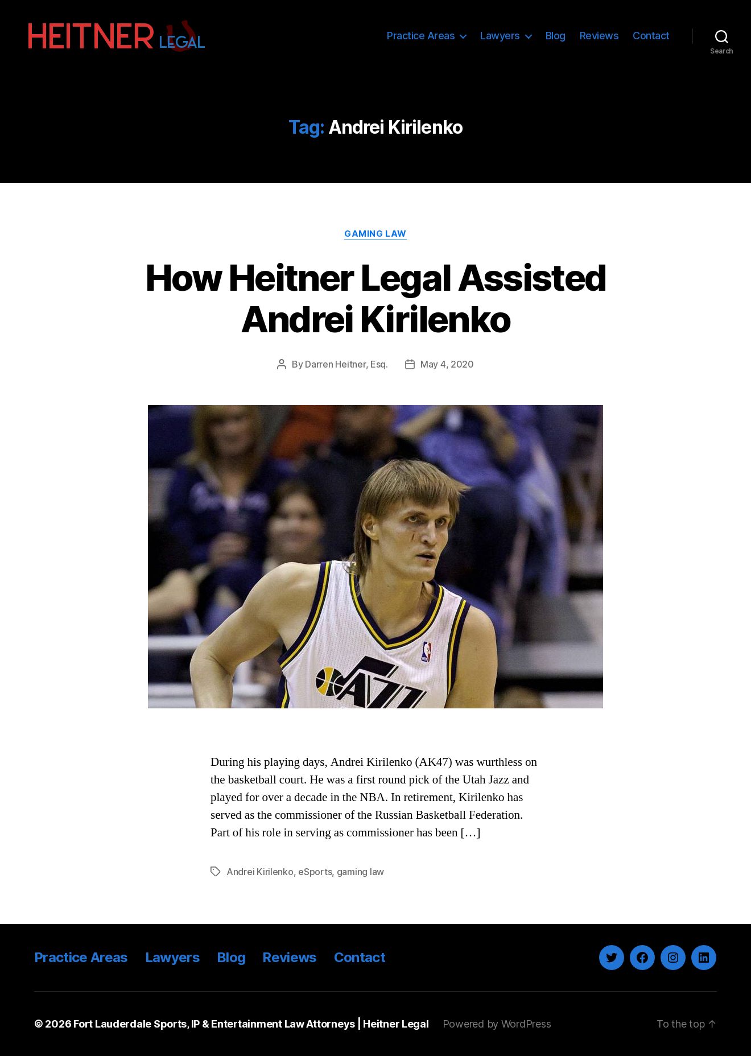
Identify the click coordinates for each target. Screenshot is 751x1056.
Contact (651, 36)
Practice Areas (421, 36)
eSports (315, 871)
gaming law (360, 871)
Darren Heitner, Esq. (346, 364)
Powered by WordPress (497, 1024)
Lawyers (500, 36)
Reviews (599, 36)
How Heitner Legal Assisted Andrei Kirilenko (375, 298)
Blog (556, 36)
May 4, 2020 (447, 364)
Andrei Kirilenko (260, 871)
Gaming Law (375, 234)
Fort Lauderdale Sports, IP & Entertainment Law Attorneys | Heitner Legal (251, 1024)
